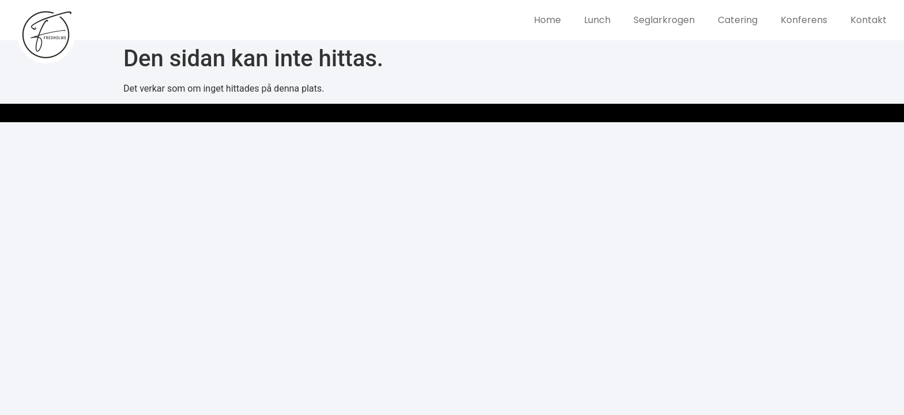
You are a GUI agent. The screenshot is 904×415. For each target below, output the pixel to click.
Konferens (804, 20)
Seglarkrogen (664, 20)
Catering (738, 20)
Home (547, 20)
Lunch (597, 20)
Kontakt (868, 20)
